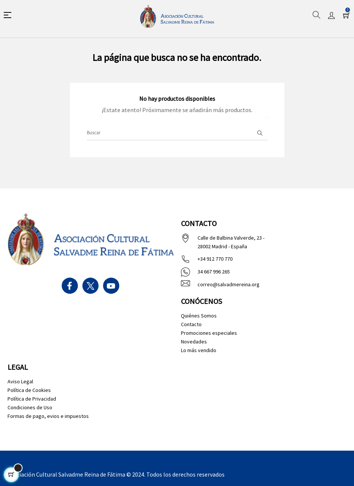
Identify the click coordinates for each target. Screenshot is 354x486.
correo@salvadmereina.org (229, 284)
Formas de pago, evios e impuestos (48, 416)
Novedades (194, 341)
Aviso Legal (20, 381)
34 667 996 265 (214, 271)
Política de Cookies (29, 390)
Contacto (191, 324)
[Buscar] (177, 132)
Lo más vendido (198, 350)
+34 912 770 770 (215, 258)
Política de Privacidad (32, 398)
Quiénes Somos (199, 315)
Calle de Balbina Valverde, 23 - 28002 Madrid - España (231, 242)
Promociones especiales (209, 333)
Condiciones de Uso (30, 407)
